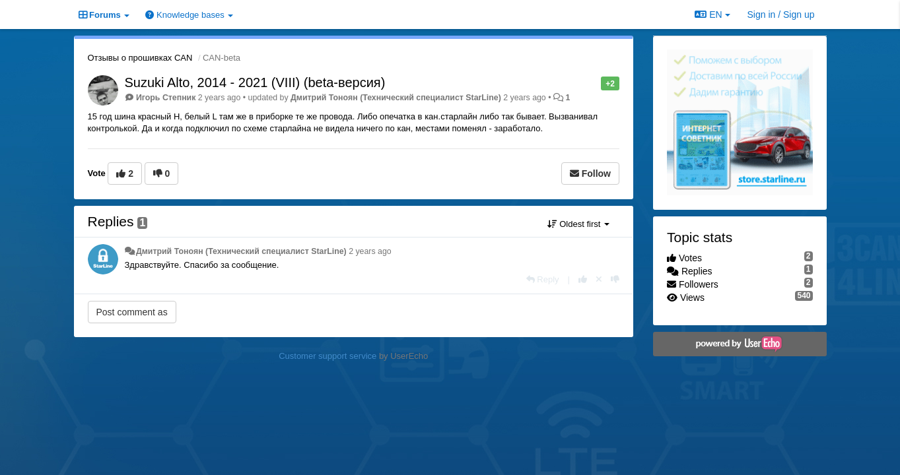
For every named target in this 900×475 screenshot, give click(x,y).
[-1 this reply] (615, 279)
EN (712, 14)
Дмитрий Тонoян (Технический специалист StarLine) (396, 97)
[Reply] (542, 279)
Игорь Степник (165, 97)
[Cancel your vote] (599, 279)
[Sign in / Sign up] (781, 14)
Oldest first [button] (578, 224)
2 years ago (370, 251)
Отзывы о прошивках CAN (140, 58)
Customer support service (327, 356)
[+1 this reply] (582, 279)
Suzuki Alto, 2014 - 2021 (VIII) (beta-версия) (255, 82)
